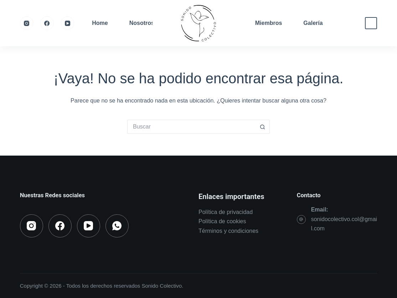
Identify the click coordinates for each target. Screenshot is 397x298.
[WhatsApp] (117, 225)
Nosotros (141, 23)
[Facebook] (47, 23)
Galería (313, 23)
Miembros (268, 23)
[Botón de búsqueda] (263, 127)
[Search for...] (191, 127)
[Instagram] (26, 23)
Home (100, 23)
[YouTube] (67, 23)
